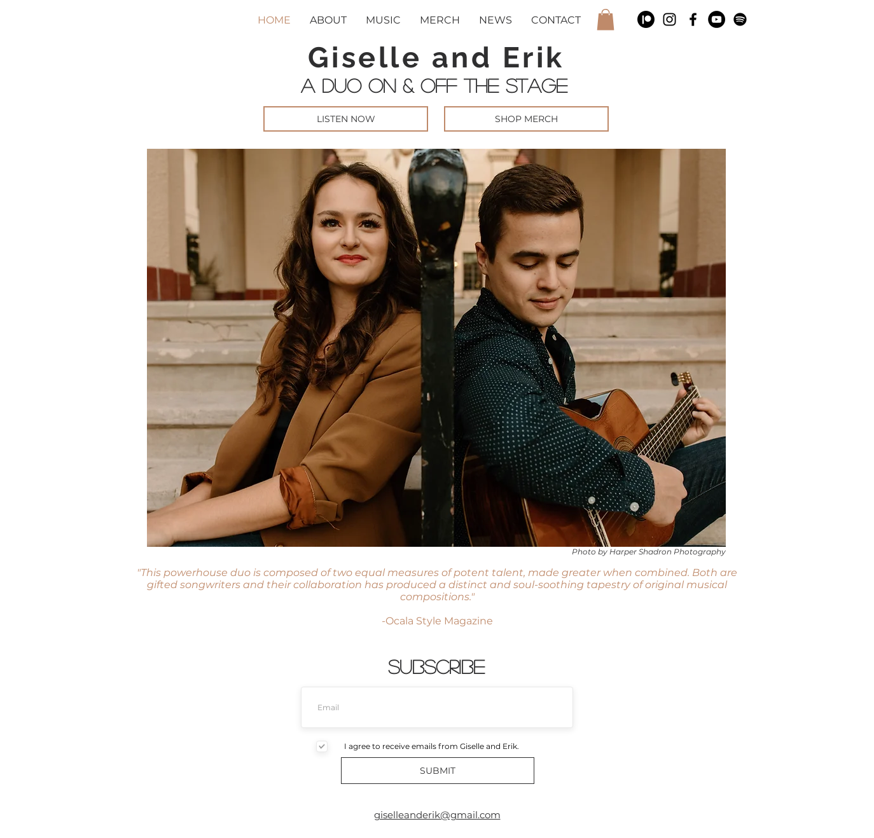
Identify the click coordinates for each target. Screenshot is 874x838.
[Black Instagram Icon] (669, 19)
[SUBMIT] (437, 770)
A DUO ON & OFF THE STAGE (437, 85)
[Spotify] (740, 19)
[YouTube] (716, 19)
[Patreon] (646, 19)
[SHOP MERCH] (526, 119)
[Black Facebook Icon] (693, 19)
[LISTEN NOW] (345, 119)
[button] (605, 19)
